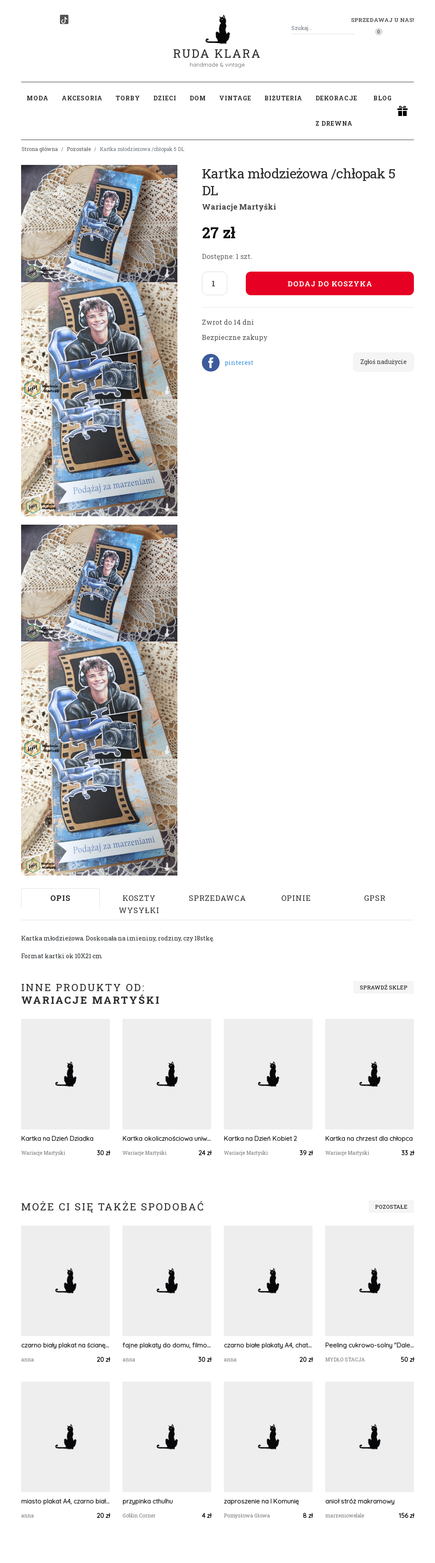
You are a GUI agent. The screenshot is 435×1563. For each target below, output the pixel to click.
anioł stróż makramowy (359, 1501)
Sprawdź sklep (384, 987)
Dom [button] (198, 98)
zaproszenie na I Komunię (261, 1501)
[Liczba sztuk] (214, 283)
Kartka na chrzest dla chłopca (369, 1139)
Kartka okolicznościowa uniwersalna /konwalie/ (166, 1139)
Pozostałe (79, 149)
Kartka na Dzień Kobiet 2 (260, 1139)
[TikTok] (64, 19)
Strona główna (40, 149)
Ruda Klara (217, 46)
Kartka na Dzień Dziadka (57, 1139)
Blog (382, 98)
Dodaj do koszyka (330, 283)
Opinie (296, 898)
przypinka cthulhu (147, 1501)
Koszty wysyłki (139, 904)
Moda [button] (38, 98)
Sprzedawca (217, 898)
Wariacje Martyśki (239, 207)
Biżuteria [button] (283, 98)
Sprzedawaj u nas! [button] (382, 20)
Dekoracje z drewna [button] (336, 110)
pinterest (239, 362)
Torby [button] (128, 98)
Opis (60, 898)
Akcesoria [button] (82, 98)
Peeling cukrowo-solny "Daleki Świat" (369, 1345)
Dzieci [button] (165, 98)
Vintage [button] (235, 98)
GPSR (375, 898)
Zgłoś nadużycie (383, 362)
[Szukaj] (351, 28)
